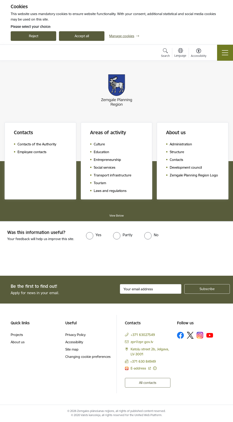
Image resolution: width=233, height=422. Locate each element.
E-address (139, 368)
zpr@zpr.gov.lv (142, 342)
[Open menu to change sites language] (180, 53)
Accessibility (74, 342)
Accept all (82, 36)
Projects (17, 335)
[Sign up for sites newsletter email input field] (150, 289)
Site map (72, 349)
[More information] (155, 368)
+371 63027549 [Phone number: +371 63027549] (143, 335)
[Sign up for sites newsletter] (207, 289)
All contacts (147, 382)
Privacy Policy (75, 335)
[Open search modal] (165, 53)
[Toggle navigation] (225, 53)
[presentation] (38, 259)
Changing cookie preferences (88, 356)
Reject (33, 36)
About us (18, 342)
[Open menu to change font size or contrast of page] (199, 53)
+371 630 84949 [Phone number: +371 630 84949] (143, 361)
